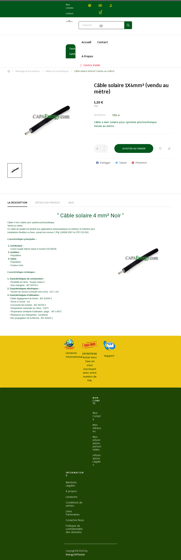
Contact (69, 13)
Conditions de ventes (74, 504)
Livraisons (71, 496)
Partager (105, 162)
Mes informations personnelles (97, 443)
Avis (71, 202)
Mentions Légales (71, 484)
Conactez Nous (75, 520)
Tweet (123, 162)
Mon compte (69, 6)
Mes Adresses (97, 428)
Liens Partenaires (73, 513)
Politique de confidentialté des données (74, 529)
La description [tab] (17, 202)
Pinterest (141, 162)
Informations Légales (97, 460)
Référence (100, 115)
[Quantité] (101, 148)
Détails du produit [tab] (47, 202)
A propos (71, 491)
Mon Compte (97, 416)
